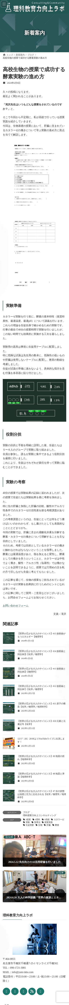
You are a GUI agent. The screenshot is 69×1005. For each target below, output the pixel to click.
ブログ (26, 812)
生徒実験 (30, 825)
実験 (28, 822)
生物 (40, 825)
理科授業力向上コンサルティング (39, 815)
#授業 (28, 820)
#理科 (37, 820)
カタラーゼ (59, 820)
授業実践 (49, 822)
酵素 (57, 825)
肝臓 (49, 825)
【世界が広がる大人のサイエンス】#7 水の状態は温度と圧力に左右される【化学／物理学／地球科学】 (41, 794)
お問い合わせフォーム (16, 605)
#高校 (47, 820)
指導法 (37, 822)
